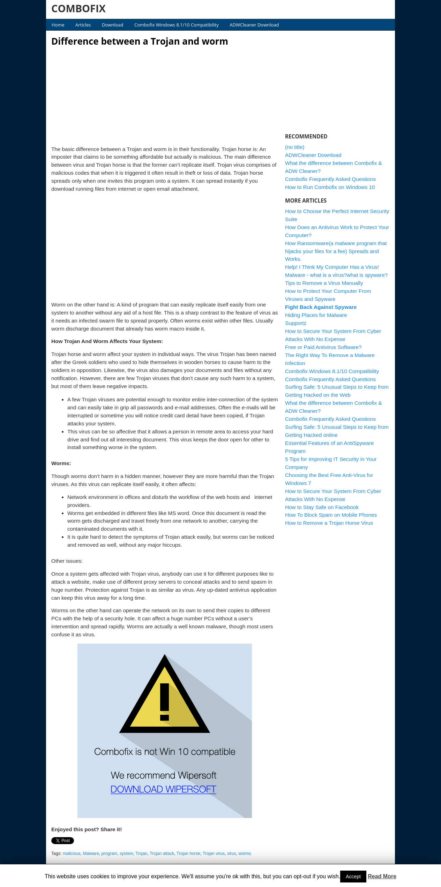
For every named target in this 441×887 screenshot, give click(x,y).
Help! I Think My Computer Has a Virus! (332, 267)
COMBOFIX (78, 8)
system (126, 853)
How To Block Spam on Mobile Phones (331, 515)
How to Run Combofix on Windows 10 (330, 187)
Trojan (141, 853)
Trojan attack (162, 853)
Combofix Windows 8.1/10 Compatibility (176, 25)
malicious (72, 853)
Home (58, 25)
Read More (382, 876)
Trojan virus (214, 853)
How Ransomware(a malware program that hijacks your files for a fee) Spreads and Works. (336, 251)
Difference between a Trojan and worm (139, 41)
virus (231, 853)
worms (245, 853)
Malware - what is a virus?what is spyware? (336, 275)
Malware (91, 853)
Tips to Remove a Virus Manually (324, 283)
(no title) (294, 147)
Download (113, 25)
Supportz (295, 323)
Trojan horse (188, 853)
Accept (353, 876)
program (110, 853)
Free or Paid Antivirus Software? (323, 347)
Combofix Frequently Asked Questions (330, 179)
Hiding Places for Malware (316, 315)
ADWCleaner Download (254, 25)
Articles (83, 25)
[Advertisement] (164, 94)
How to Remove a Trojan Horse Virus (329, 523)
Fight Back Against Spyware (321, 307)
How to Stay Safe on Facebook (322, 507)
